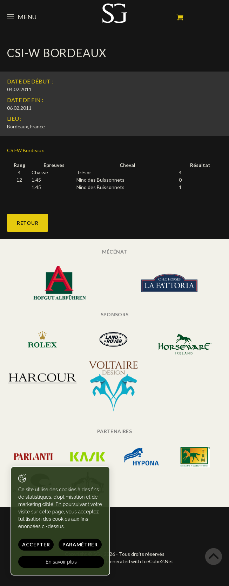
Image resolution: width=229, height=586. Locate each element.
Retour (27, 223)
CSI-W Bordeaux (25, 150)
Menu (21, 17)
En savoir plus (61, 562)
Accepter (36, 544)
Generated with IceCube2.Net (139, 561)
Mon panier (179, 17)
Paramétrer (80, 544)
